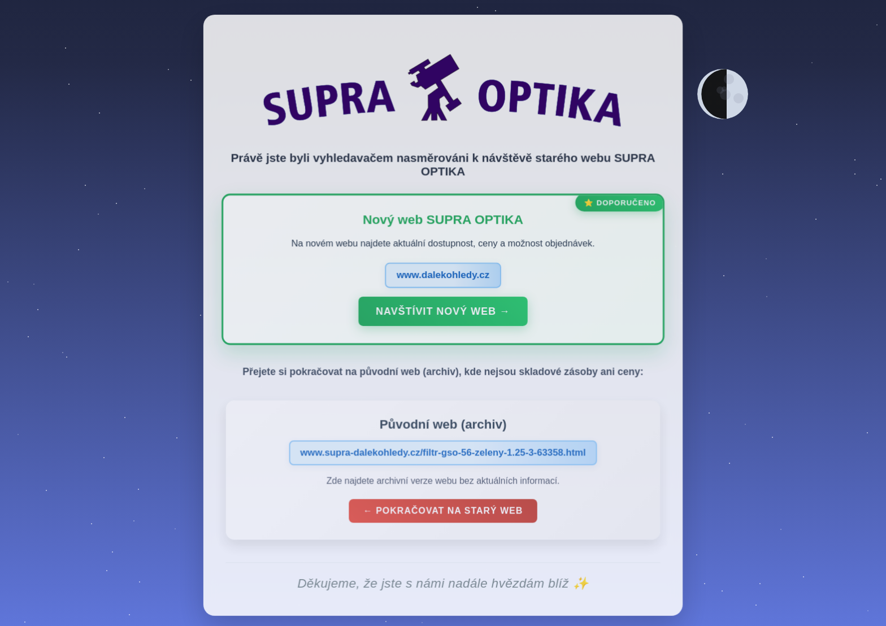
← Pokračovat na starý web (443, 513)
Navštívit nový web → (443, 313)
